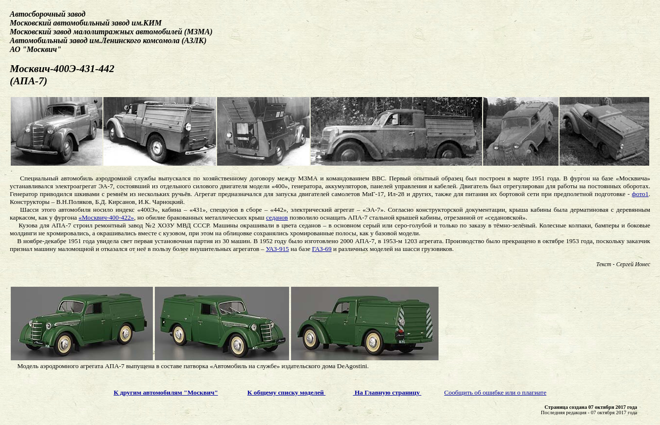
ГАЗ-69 (322, 248)
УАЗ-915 (277, 248)
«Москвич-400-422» (106, 217)
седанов (277, 217)
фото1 (640, 194)
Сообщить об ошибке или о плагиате (495, 392)
